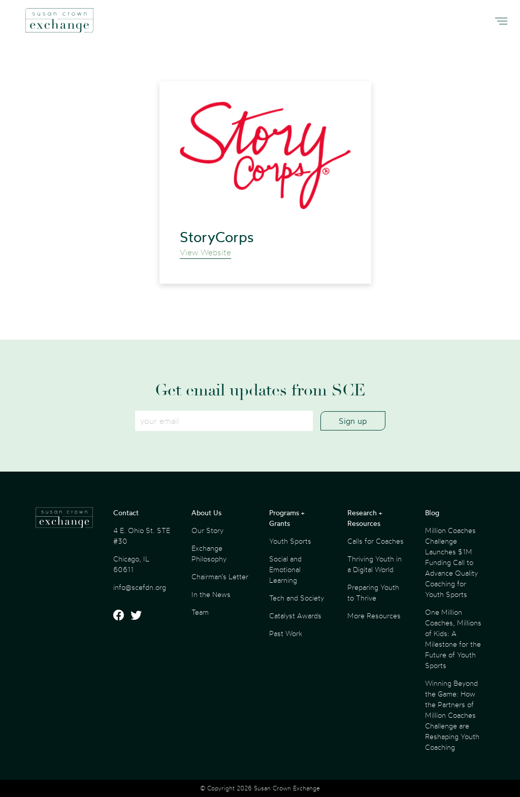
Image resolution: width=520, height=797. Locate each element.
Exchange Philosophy (208, 553)
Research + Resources (364, 517)
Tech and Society (296, 597)
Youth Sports (290, 541)
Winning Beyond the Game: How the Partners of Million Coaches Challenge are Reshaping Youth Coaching (452, 715)
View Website (205, 252)
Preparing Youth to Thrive (373, 592)
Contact (126, 512)
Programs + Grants (286, 517)
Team (200, 612)
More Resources (374, 615)
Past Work (285, 633)
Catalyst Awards (295, 615)
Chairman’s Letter (219, 576)
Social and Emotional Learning (285, 569)
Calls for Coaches (375, 541)
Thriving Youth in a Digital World (374, 564)
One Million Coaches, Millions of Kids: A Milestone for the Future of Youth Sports (453, 639)
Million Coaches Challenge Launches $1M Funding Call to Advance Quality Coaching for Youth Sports (451, 562)
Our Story (207, 530)
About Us (206, 512)
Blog (432, 512)
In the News (211, 594)
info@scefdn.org (139, 587)
